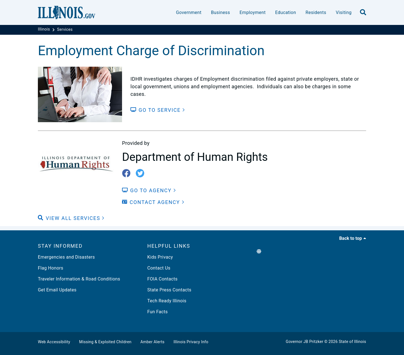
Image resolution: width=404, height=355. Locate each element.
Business (220, 12)
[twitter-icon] (142, 173)
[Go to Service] (157, 110)
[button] (71, 218)
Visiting (344, 12)
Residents (316, 12)
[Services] (65, 29)
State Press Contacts (169, 290)
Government (188, 12)
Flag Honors (50, 268)
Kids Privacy (160, 257)
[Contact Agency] (153, 202)
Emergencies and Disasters (66, 257)
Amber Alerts (153, 342)
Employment (253, 12)
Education (285, 12)
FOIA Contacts (162, 279)
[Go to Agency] (149, 190)
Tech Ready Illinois (166, 300)
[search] (363, 12)
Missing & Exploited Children (105, 342)
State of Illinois (352, 341)
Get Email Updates (57, 290)
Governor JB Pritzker (304, 341)
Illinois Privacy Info (190, 342)
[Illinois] (44, 29)
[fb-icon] (128, 173)
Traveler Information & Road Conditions (79, 279)
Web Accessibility (54, 342)
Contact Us (158, 268)
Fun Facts (157, 311)
